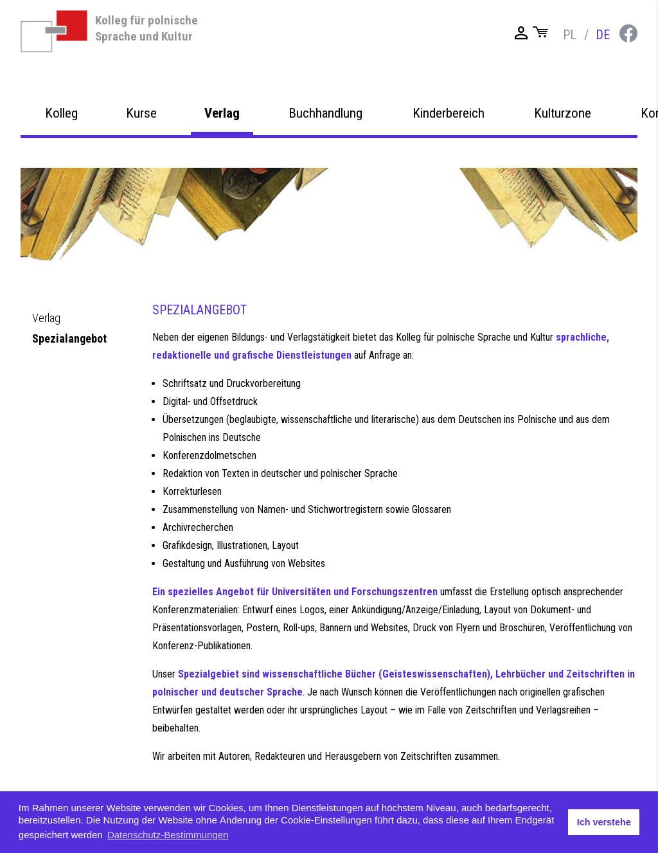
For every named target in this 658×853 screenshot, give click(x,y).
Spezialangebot (69, 338)
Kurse (141, 142)
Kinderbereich (449, 142)
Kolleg (61, 142)
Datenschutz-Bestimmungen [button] (167, 834)
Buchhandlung (325, 142)
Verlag (222, 142)
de (603, 34)
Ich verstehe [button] (604, 822)
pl (569, 34)
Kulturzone (562, 142)
